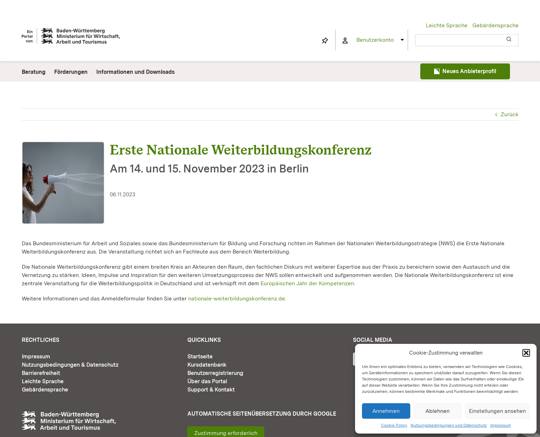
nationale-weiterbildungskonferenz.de (236, 298)
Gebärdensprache (495, 25)
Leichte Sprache (447, 25)
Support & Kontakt (211, 389)
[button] (526, 352)
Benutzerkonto (375, 40)
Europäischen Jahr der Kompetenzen (307, 283)
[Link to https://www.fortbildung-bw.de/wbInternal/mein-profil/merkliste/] (324, 40)
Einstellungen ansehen (497, 411)
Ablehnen (437, 411)
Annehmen (386, 411)
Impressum (500, 425)
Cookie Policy (394, 425)
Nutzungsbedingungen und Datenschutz (449, 425)
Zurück (510, 114)
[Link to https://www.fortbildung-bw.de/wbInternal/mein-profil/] (345, 40)
